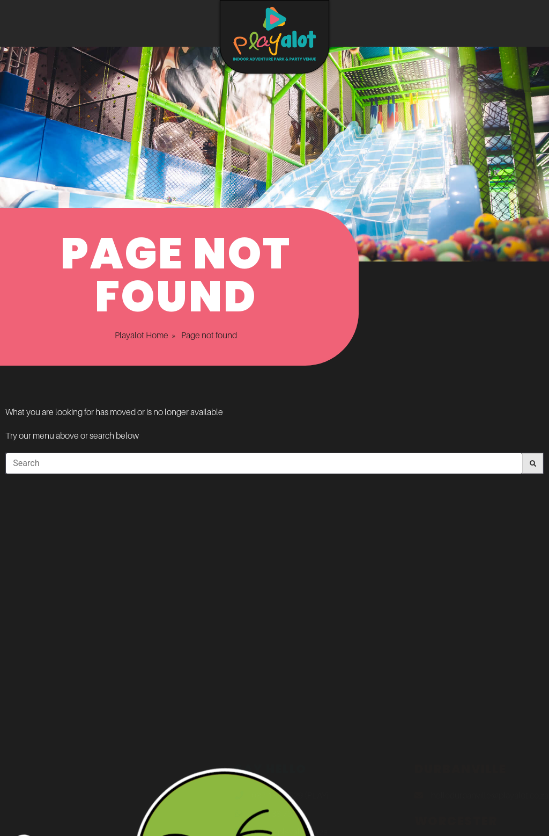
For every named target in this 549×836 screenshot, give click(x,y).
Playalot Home (130, 335)
